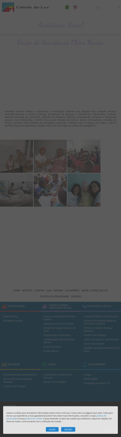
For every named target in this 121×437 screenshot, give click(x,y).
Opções (68, 429)
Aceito (52, 429)
